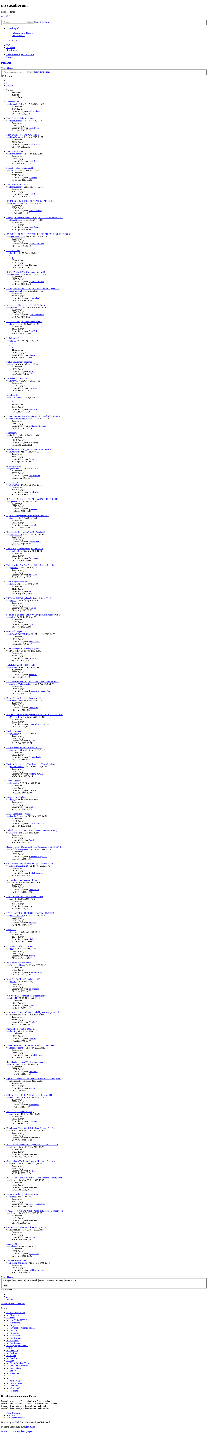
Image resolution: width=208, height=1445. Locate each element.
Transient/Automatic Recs (21, 684)
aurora (13, 364)
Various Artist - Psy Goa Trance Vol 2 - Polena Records (30, 565)
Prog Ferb (14, 324)
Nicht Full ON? (13, 250)
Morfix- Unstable (13, 731)
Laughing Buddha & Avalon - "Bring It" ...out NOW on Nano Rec (34, 217)
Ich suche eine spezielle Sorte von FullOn (24, 321)
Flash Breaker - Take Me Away (19, 118)
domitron (14, 170)
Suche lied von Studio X (16, 378)
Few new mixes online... (16, 1260)
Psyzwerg (14, 381)
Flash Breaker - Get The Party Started (22, 135)
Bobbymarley (34, 641)
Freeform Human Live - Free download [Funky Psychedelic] (32, 764)
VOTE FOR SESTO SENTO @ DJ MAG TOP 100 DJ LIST (32, 1145)
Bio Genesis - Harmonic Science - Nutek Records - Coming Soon (34, 1178)
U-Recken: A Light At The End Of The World (25, 305)
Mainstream (11, 433)
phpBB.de (30, 1427)
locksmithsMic (16, 104)
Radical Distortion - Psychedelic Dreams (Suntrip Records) (31, 830)
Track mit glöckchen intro (17, 582)
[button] (9, 85)
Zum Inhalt (6, 16)
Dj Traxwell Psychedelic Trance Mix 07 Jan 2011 (27, 515)
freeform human (17, 766)
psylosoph (14, 468)
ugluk (12, 617)
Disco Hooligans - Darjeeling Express (22, 648)
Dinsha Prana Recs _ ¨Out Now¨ (20, 814)
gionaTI (13, 998)
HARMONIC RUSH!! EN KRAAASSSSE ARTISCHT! (30, 201)
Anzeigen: (14, 1280)
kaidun (32, 1088)
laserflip (13, 253)
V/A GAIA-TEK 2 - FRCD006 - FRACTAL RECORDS (30, 913)
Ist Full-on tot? (12, 338)
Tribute (32, 956)
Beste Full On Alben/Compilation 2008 (23, 979)
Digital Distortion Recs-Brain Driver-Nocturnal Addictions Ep (33, 416)
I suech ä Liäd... (13, 482)
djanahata (14, 501)
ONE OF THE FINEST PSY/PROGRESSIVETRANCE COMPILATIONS (38, 234)
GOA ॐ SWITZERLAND (21, 634)
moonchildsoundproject (39, 724)
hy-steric (32, 658)
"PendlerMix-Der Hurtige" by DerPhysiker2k (25, 532)
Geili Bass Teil (12, 395)
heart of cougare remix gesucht (19, 168)
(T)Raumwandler (17, 307)
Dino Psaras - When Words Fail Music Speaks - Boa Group (31, 1128)
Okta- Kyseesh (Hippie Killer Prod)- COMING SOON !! (30, 863)
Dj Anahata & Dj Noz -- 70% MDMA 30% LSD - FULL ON (32, 499)
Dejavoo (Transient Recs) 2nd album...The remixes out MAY (32, 681)
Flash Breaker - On (14, 151)
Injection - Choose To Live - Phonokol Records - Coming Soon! (33, 1078)
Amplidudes (15, 551)
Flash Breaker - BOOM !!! (17, 184)
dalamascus (34, 989)
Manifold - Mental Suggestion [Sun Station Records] (29, 449)
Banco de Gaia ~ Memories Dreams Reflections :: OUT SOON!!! (34, 847)
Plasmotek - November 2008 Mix (20, 1029)
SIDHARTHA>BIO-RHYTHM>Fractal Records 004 (29, 1095)
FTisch (32, 355)
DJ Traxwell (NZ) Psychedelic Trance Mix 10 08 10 (28, 598)
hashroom (14, 932)
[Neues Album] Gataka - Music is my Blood (25, 698)
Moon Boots (15, 397)
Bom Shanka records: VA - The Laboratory (24, 1062)
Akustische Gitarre (14, 466)
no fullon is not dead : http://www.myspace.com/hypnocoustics (33, 615)
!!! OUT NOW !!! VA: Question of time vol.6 (25, 272)
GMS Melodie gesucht (16, 631)
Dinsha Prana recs (18, 816)
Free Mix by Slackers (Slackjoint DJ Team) (24, 548)
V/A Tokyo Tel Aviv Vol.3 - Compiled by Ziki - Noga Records (32, 1012)
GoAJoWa (14, 485)
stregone (32, 923)
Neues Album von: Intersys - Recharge (22, 880)
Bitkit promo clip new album (18, 963)
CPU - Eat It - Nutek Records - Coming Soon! (26, 1227)
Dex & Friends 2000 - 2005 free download (24, 896)
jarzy (12, 948)
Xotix (31, 459)
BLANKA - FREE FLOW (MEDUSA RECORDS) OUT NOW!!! (34, 714)
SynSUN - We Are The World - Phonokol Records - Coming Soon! (34, 1211)
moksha (32, 1171)
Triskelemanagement (19, 849)
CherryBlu (33, 707)
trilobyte (32, 939)
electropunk (34, 1104)
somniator (33, 409)
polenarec (14, 567)
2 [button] (6, 83)
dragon (13, 340)
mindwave (14, 1114)
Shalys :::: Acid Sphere (16, 797)
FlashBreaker (15, 121)
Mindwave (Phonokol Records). (20, 1111)
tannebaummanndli (37, 1204)
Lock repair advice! (14, 102)
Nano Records (16, 220)
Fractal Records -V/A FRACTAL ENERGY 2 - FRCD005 (31, 1045)
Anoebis (13, 833)
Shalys (13, 800)
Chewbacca (34, 889)
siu (30, 591)
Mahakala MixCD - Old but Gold (20, 665)
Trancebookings (17, 965)
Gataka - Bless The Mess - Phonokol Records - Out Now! (31, 1161)
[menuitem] (22, 33)
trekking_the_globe (18, 1263)
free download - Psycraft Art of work (22, 1194)
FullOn (6, 62)
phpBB (15, 1422)
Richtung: (66, 1280)
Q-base (13, 584)
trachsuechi (11, 929)
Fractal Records (17, 915)
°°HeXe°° (14, 882)
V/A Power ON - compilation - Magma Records (26, 996)
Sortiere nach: (40, 1280)
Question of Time (17, 236)
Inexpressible (34, 475)
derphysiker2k (16, 291)
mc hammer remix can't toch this (20, 946)
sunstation (14, 452)
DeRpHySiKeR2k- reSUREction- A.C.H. (24, 748)
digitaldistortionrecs (18, 419)
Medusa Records (17, 717)
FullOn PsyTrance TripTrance (19, 362)
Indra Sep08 (11, 1244)
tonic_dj (13, 518)
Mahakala (14, 667)
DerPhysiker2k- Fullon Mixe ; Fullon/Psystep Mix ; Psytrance (32, 288)
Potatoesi (33, 177)
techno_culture (16, 203)
